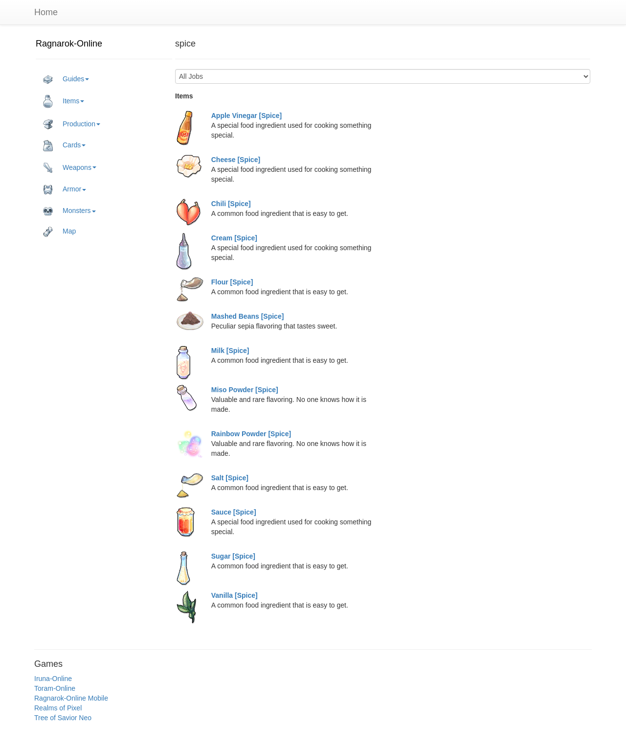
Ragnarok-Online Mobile (71, 698)
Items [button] (63, 101)
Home (46, 12)
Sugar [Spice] (233, 556)
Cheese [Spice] (235, 160)
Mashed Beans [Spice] (247, 316)
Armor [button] (64, 190)
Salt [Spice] (229, 478)
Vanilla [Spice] (234, 595)
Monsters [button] (69, 211)
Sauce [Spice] (233, 512)
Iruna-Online (53, 678)
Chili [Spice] (231, 204)
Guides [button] (66, 79)
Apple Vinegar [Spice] (246, 115)
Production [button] (71, 124)
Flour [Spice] (232, 282)
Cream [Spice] (234, 238)
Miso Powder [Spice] (244, 390)
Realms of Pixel (58, 708)
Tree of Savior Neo (62, 718)
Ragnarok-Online (69, 43)
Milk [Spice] (230, 350)
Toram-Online (54, 688)
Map (59, 232)
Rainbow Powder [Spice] (251, 434)
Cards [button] (64, 145)
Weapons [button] (69, 168)
